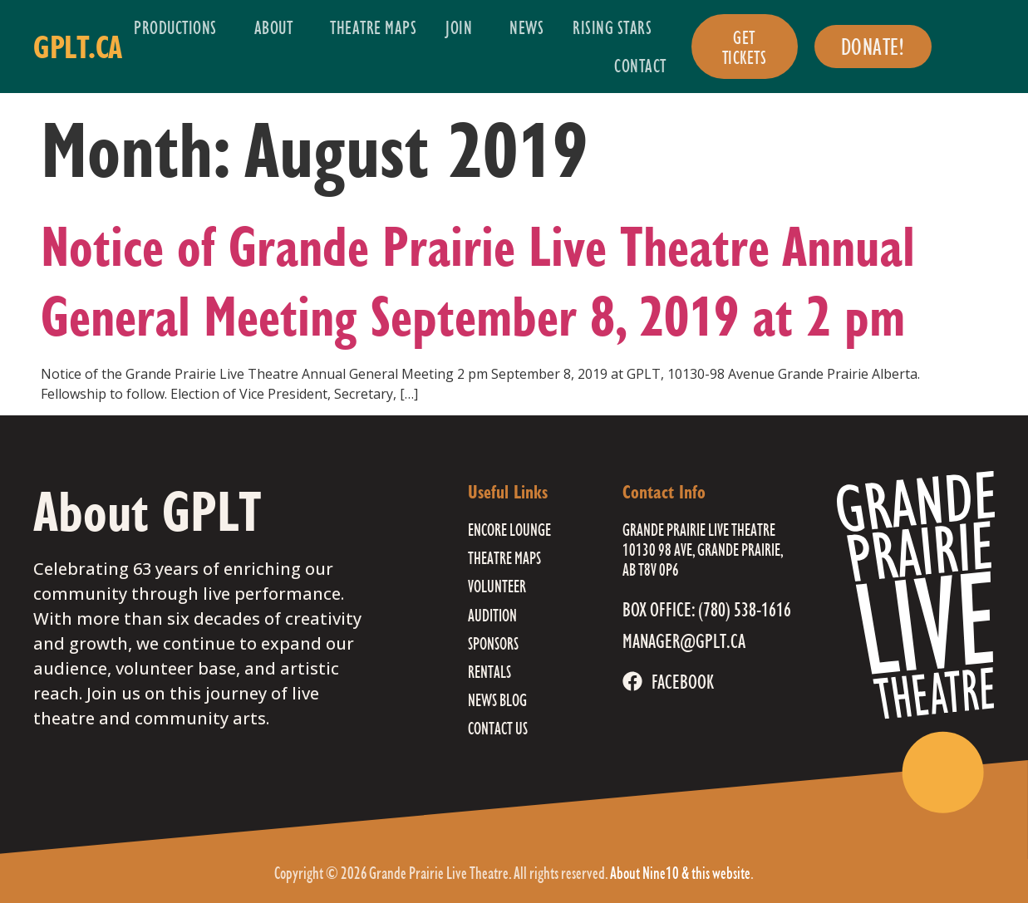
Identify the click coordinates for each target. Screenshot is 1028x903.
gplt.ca (77, 46)
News (526, 27)
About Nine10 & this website (680, 873)
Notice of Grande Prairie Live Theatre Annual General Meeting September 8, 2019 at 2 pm (478, 280)
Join (462, 27)
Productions (179, 27)
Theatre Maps (373, 27)
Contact (640, 65)
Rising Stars (616, 27)
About (278, 27)
